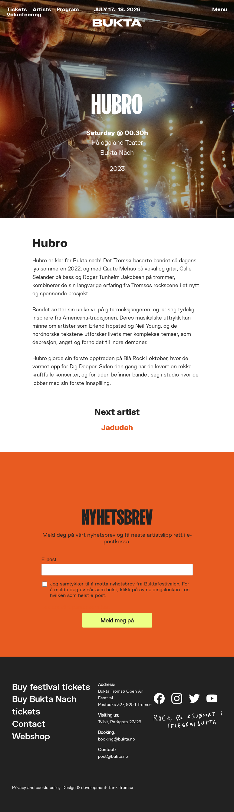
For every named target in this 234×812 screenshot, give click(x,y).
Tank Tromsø (120, 787)
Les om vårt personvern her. (75, 607)
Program (68, 9)
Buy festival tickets (51, 687)
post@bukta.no (113, 756)
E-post (48, 559)
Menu (219, 9)
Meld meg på (117, 620)
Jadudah (117, 427)
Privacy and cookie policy (36, 787)
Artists (42, 9)
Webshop (31, 736)
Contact (28, 724)
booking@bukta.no (116, 739)
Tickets (17, 9)
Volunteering (24, 14)
